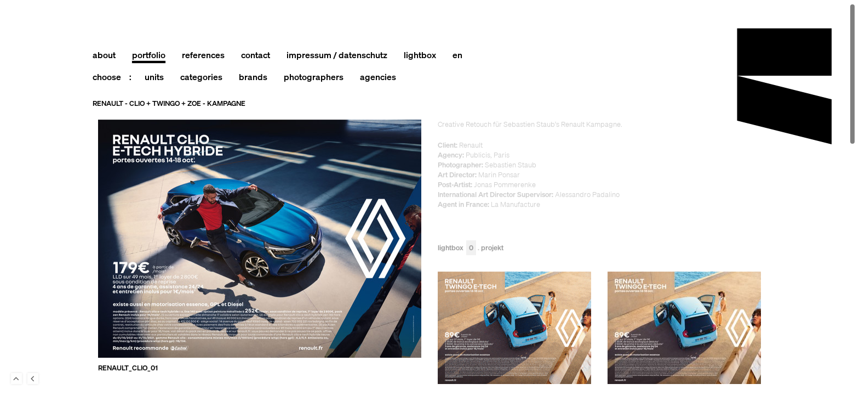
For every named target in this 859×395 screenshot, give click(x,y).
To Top (16, 378)
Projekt (492, 248)
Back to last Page (32, 378)
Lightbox (457, 248)
